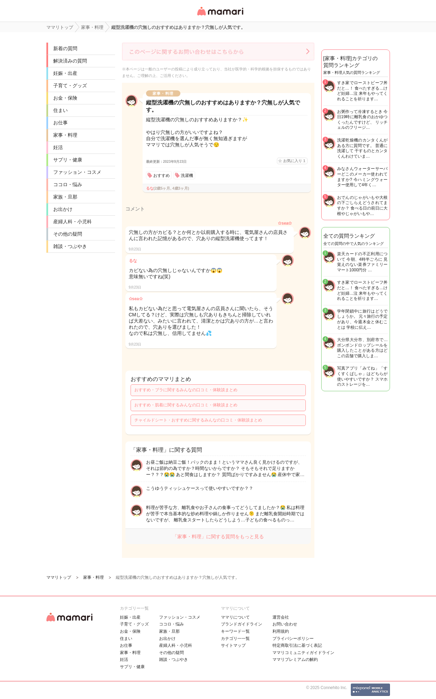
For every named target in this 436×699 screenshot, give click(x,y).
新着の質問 (65, 48)
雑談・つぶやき (70, 246)
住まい (60, 110)
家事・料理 (65, 135)
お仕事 (60, 122)
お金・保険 (65, 98)
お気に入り (294, 161)
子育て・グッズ (70, 85)
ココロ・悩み (67, 184)
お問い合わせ (284, 624)
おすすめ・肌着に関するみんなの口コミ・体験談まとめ (185, 405)
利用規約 (280, 631)
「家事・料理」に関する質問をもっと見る (218, 536)
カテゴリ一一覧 (235, 638)
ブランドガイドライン (241, 624)
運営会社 (280, 617)
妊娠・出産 (65, 73)
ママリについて (235, 617)
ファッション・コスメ (77, 172)
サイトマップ (233, 645)
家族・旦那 (65, 197)
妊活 (58, 147)
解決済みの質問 (70, 61)
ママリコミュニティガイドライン (303, 652)
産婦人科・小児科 (72, 221)
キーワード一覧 (235, 631)
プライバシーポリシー (293, 638)
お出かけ (62, 209)
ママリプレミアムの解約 (295, 659)
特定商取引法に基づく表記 (297, 645)
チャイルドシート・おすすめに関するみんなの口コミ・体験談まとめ (198, 420)
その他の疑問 (67, 234)
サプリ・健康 (67, 159)
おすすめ (161, 175)
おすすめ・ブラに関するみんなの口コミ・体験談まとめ (185, 389)
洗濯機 (187, 175)
